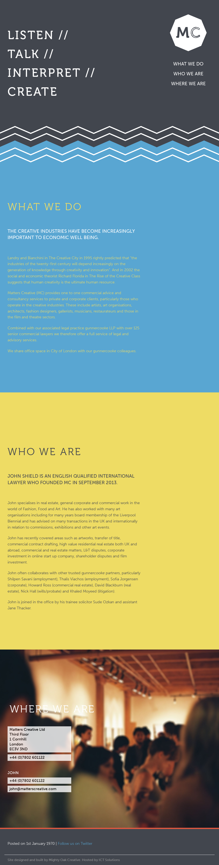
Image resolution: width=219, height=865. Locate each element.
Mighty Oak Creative (64, 860)
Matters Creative (188, 33)
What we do (188, 64)
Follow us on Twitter (75, 843)
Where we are (188, 83)
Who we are (188, 74)
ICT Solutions (109, 860)
